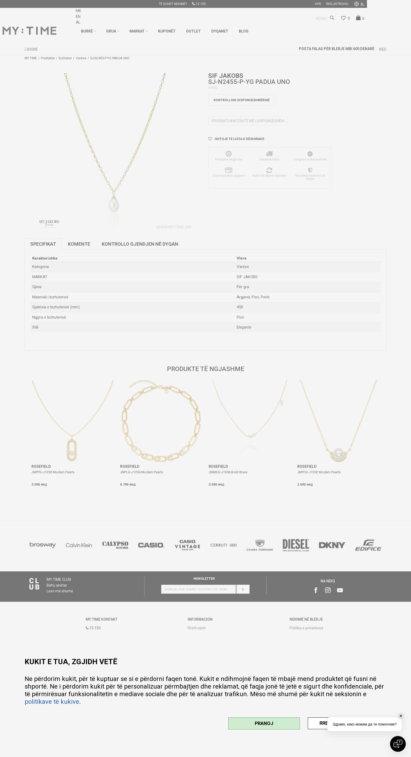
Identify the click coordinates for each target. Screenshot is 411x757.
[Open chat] (398, 744)
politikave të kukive (52, 701)
